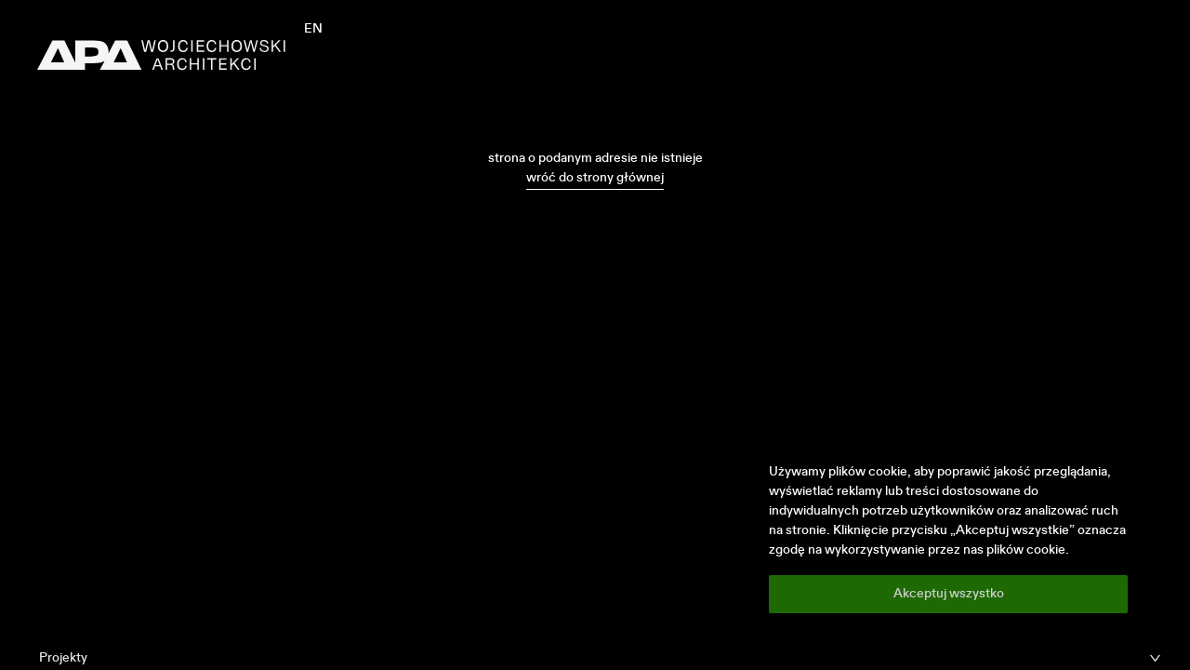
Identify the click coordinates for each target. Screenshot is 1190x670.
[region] (948, 538)
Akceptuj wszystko (948, 593)
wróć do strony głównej (595, 177)
